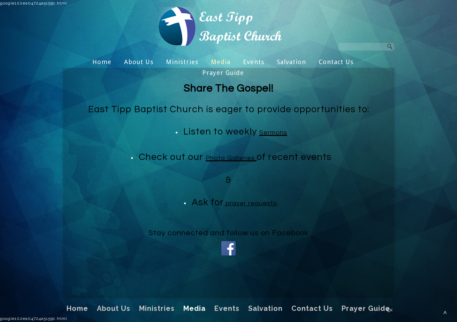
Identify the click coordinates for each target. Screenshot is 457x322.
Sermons (273, 132)
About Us (138, 62)
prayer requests (250, 203)
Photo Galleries (231, 158)
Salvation (291, 62)
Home (102, 62)
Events (253, 62)
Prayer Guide (223, 72)
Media (220, 62)
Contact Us (336, 62)
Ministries (182, 62)
